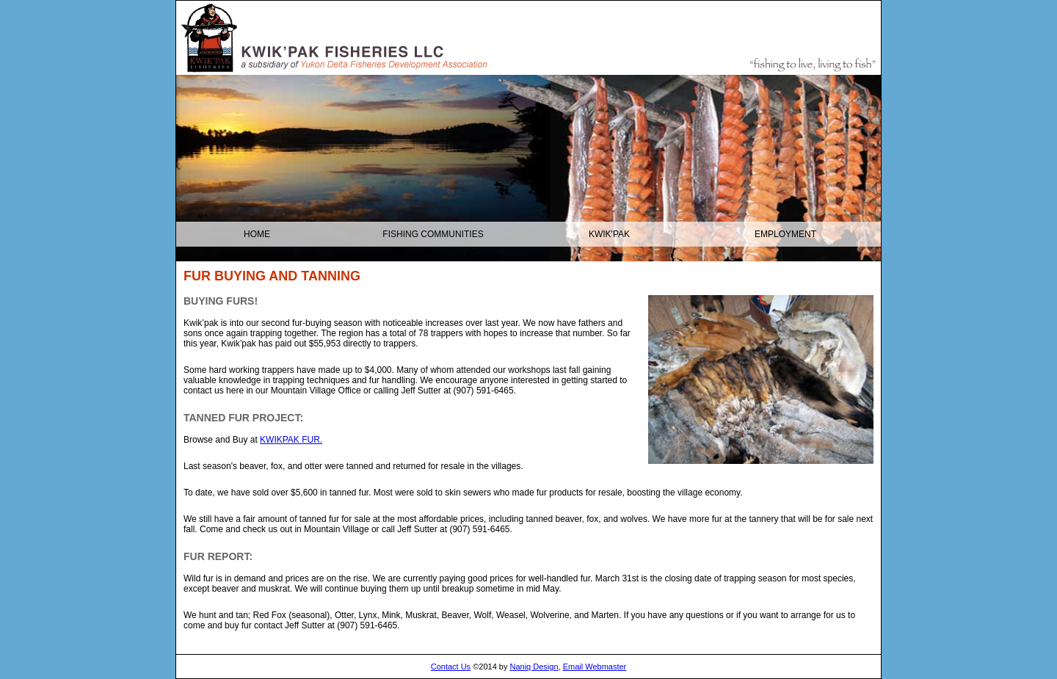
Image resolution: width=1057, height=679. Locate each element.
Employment (785, 234)
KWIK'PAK (609, 234)
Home (257, 234)
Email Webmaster (595, 666)
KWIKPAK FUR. (291, 440)
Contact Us (451, 666)
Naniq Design (534, 666)
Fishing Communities (432, 234)
